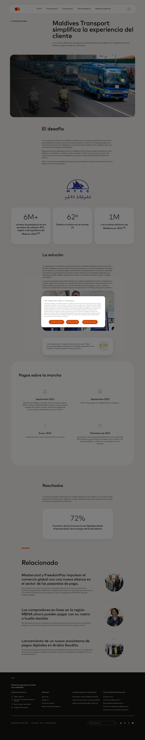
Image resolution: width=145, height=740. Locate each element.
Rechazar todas (72, 322)
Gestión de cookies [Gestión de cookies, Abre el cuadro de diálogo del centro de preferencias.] (90, 322)
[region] (73, 311)
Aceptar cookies (56, 322)
